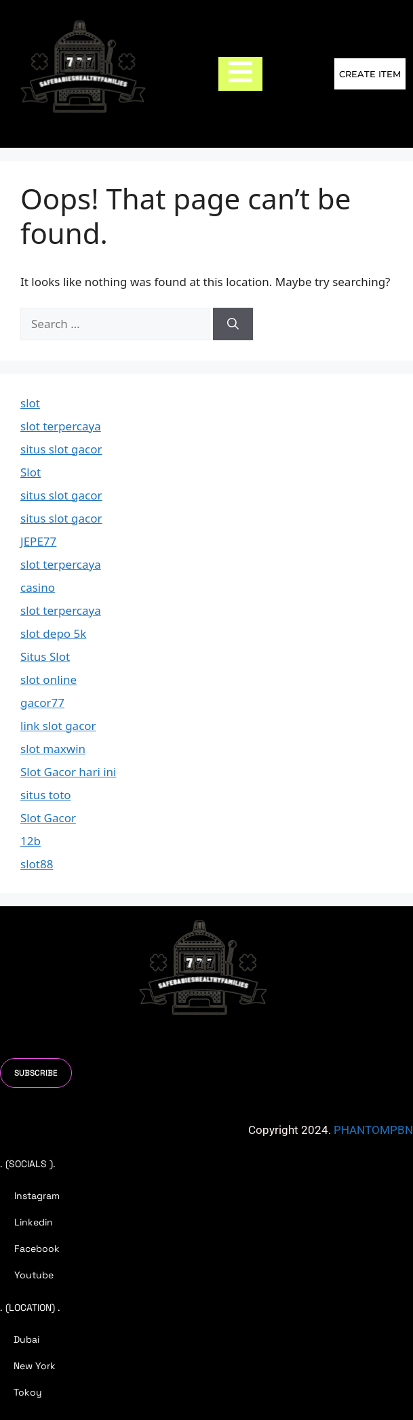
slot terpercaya (60, 426)
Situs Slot (45, 656)
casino (37, 587)
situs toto (45, 795)
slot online (48, 679)
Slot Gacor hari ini (68, 771)
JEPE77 (38, 541)
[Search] (233, 324)
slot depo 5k (53, 633)
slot (30, 403)
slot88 (36, 864)
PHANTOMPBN (373, 1130)
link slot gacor (58, 725)
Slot (30, 472)
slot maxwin (52, 748)
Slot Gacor (48, 818)
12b (30, 841)
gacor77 (42, 702)
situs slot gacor (61, 449)
